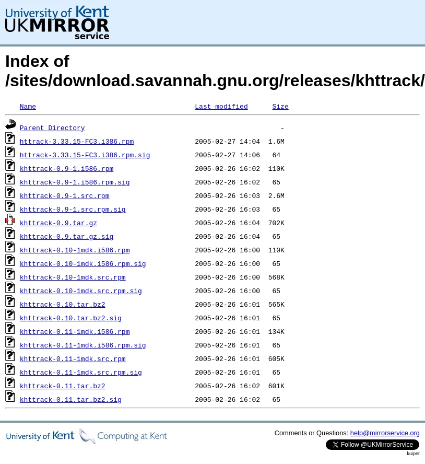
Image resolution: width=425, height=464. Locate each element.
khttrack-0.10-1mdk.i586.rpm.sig (83, 263)
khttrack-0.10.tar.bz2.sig (71, 317)
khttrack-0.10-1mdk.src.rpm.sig (81, 290)
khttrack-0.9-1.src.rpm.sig (73, 209)
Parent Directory (52, 127)
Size (280, 106)
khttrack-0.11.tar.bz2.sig (71, 399)
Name (28, 106)
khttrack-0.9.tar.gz (58, 222)
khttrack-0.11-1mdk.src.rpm (73, 358)
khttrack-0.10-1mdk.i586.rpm (75, 249)
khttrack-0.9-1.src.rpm (65, 195)
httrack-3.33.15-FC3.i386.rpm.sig (85, 154)
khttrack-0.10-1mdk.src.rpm (73, 277)
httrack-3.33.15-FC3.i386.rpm (77, 141)
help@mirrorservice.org (385, 433)
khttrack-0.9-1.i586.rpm (66, 168)
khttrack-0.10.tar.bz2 (62, 304)
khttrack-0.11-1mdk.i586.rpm (75, 331)
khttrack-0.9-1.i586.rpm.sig (75, 182)
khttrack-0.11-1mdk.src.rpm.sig (81, 372)
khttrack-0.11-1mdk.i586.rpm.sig (83, 345)
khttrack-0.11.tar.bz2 (62, 385)
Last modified (221, 106)
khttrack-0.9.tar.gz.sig (66, 236)
